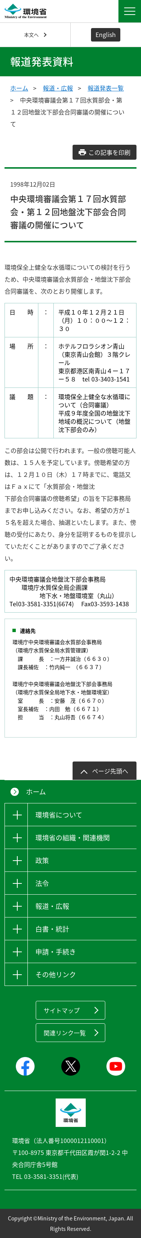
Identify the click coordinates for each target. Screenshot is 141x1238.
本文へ (31, 34)
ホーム (19, 87)
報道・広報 (58, 87)
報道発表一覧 (106, 87)
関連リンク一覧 (65, 1032)
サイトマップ (62, 1010)
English (106, 34)
